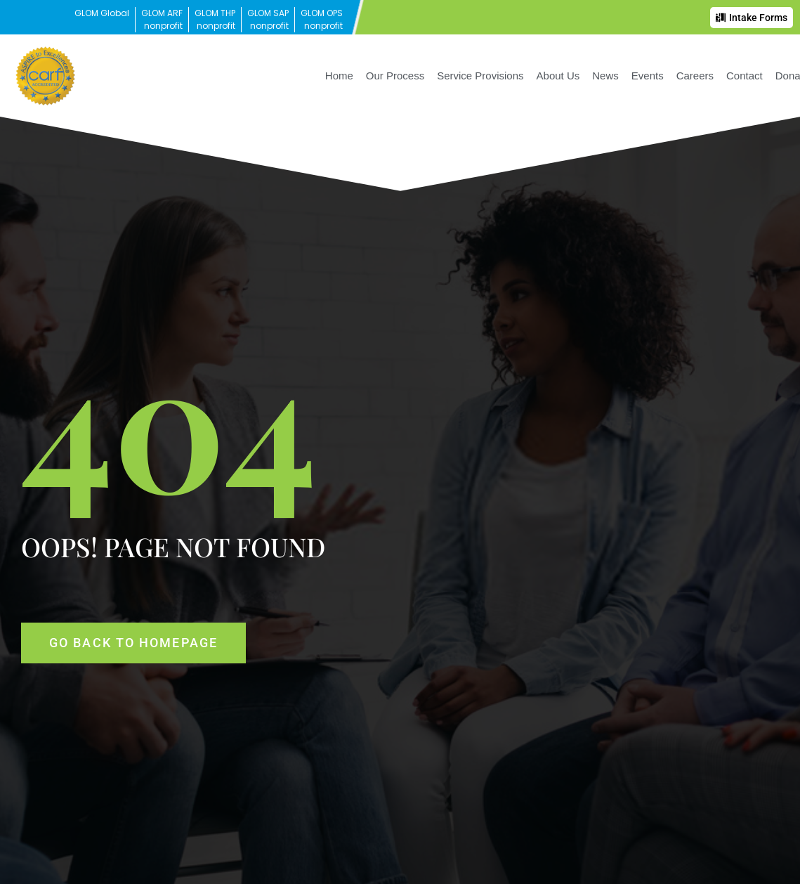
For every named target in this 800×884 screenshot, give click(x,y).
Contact (744, 76)
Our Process (395, 76)
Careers (695, 76)
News (605, 76)
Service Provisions (480, 76)
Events (647, 76)
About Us (558, 76)
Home (339, 76)
